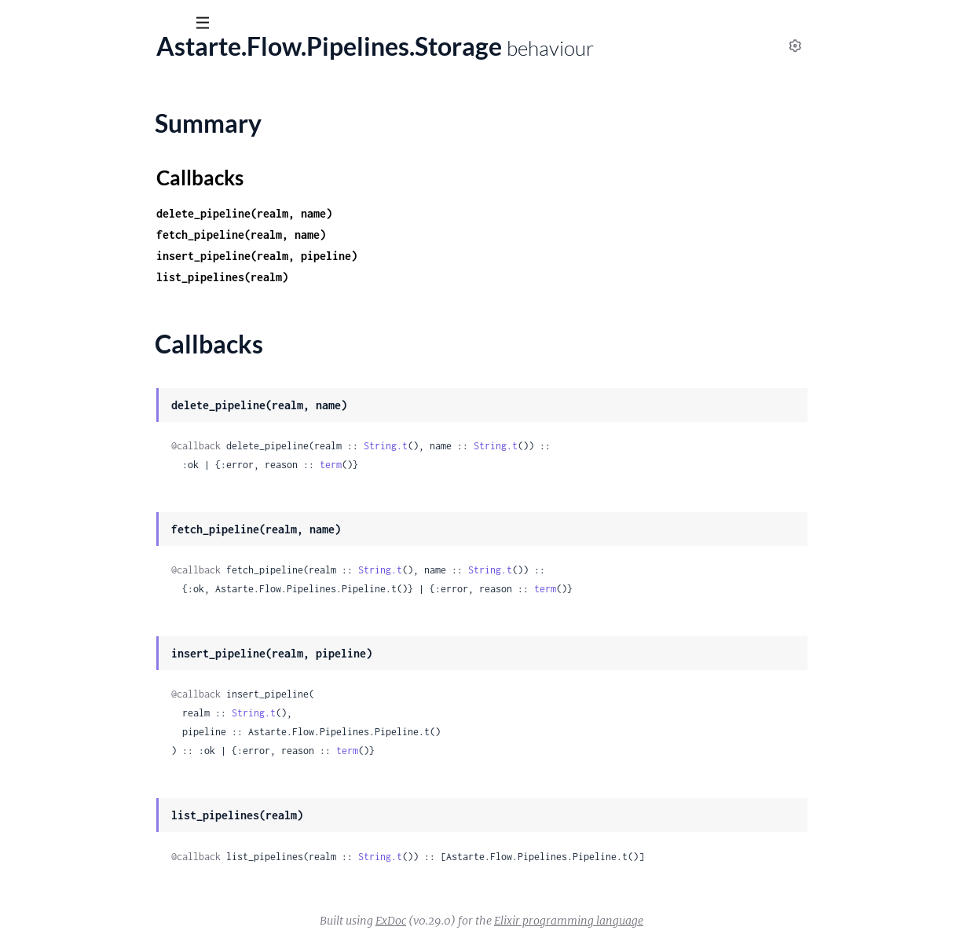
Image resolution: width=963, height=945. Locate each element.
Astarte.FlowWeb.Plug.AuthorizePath (113, 767)
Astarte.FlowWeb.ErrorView (88, 576)
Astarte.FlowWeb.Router (79, 831)
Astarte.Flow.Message (71, 249)
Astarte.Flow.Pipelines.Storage (94, 355)
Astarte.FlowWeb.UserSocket (91, 895)
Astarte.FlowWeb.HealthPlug (91, 682)
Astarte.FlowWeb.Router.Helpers (101, 852)
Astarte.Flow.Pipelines (72, 291)
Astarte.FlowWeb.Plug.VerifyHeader (109, 810)
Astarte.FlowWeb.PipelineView (95, 746)
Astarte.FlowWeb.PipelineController (111, 725)
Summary (51, 382)
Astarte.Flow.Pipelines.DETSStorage (109, 312)
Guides (37, 109)
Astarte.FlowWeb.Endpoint (85, 534)
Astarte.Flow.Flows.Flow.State (93, 164)
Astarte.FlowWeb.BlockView (89, 492)
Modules (101, 109)
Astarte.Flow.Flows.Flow (78, 143)
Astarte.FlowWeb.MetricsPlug (93, 704)
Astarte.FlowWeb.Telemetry (87, 873)
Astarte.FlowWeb (59, 449)
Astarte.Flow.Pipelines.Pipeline (95, 334)
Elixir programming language (686, 921)
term (457, 465)
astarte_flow (101, 62)
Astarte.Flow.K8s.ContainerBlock (102, 228)
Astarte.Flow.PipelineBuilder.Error (104, 270)
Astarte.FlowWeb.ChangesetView (103, 513)
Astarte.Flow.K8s (58, 206)
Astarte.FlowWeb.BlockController (104, 470)
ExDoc (508, 921)
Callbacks (52, 401)
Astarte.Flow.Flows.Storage (85, 185)
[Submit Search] (23, 23)
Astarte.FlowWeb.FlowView (87, 640)
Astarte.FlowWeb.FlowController (102, 619)
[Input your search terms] (117, 22)
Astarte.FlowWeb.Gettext (81, 661)
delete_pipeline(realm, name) (371, 213)
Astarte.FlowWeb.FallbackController (111, 598)
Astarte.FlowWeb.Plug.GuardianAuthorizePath (139, 789)
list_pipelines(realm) (349, 277)
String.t (512, 446)
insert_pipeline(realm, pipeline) (383, 255)
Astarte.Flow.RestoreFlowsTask (96, 428)
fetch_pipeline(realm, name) (367, 234)
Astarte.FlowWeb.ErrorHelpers (96, 555)
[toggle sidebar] (213, 25)
